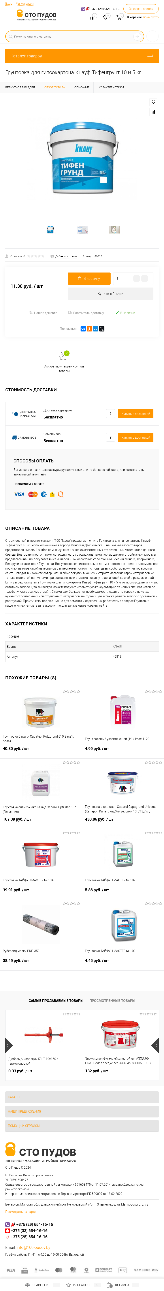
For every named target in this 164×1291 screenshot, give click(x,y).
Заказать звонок (141, 9)
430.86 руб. (123, 822)
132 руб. (96, 1071)
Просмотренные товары (112, 1001)
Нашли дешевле (43, 313)
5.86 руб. (123, 893)
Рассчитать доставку (86, 313)
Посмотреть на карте (20, 1212)
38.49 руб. (41, 964)
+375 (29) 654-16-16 (34, 1224)
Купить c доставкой (136, 414)
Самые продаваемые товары (56, 1001)
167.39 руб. (41, 822)
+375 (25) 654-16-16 (29, 1237)
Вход (8, 3)
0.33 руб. (20, 1071)
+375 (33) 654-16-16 (29, 1231)
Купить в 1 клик (110, 294)
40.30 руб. (41, 752)
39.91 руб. (41, 893)
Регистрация (25, 3)
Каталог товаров (82, 56)
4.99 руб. (123, 752)
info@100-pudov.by (33, 1248)
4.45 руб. (123, 964)
